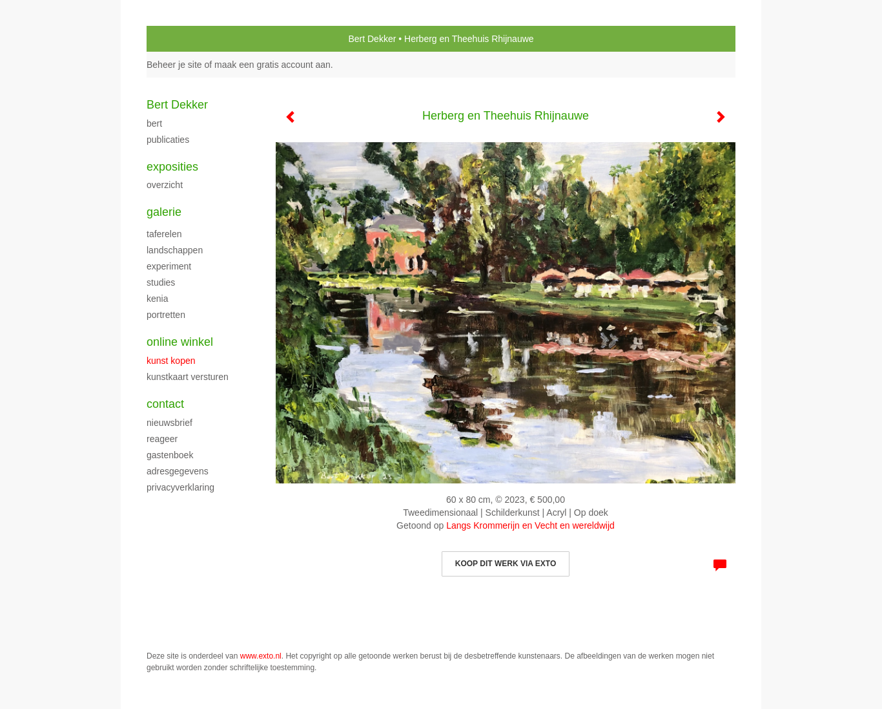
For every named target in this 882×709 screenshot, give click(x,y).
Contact (165, 403)
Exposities (172, 166)
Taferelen (164, 234)
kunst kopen (171, 360)
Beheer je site (174, 64)
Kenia (157, 298)
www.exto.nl (261, 656)
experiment (169, 266)
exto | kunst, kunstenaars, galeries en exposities (183, 39)
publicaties (168, 139)
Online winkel (180, 341)
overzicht (165, 185)
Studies (161, 282)
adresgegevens (178, 471)
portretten (166, 315)
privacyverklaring (180, 487)
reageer (162, 439)
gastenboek (170, 455)
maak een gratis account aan (272, 64)
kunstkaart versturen (188, 377)
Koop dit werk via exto (505, 563)
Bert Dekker (372, 39)
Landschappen (175, 250)
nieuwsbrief (169, 423)
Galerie (164, 212)
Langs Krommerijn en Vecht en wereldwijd (530, 525)
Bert (154, 123)
